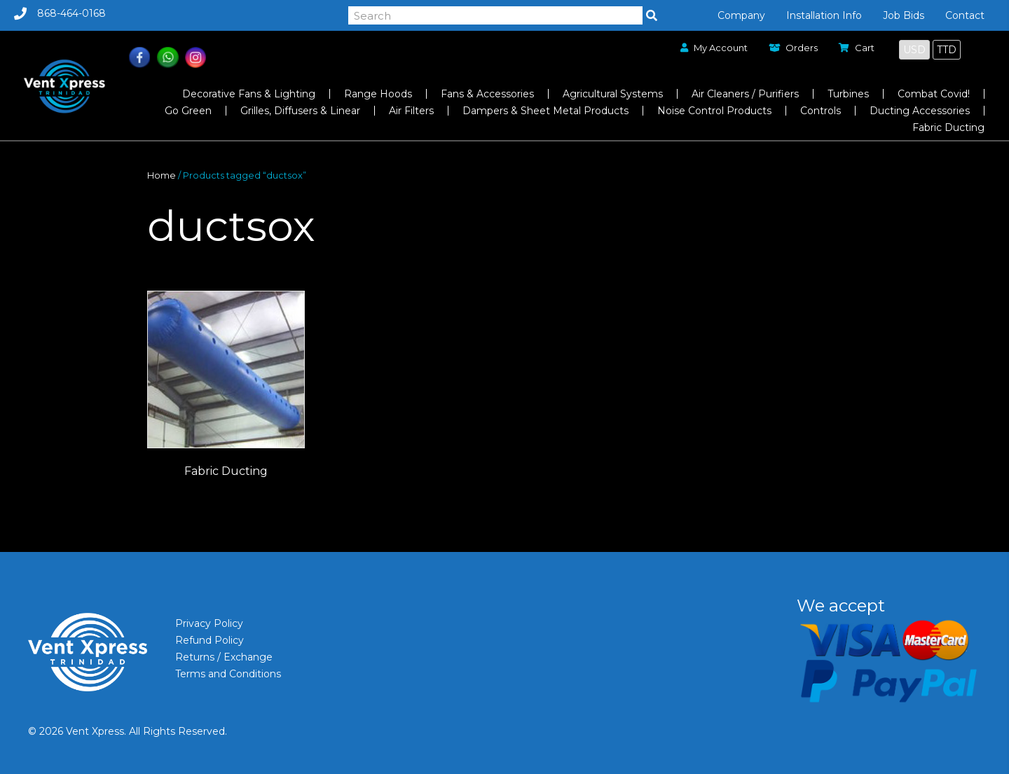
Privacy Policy (209, 623)
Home (161, 175)
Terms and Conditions (228, 674)
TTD (946, 49)
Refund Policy (209, 640)
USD (914, 49)
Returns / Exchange (224, 657)
